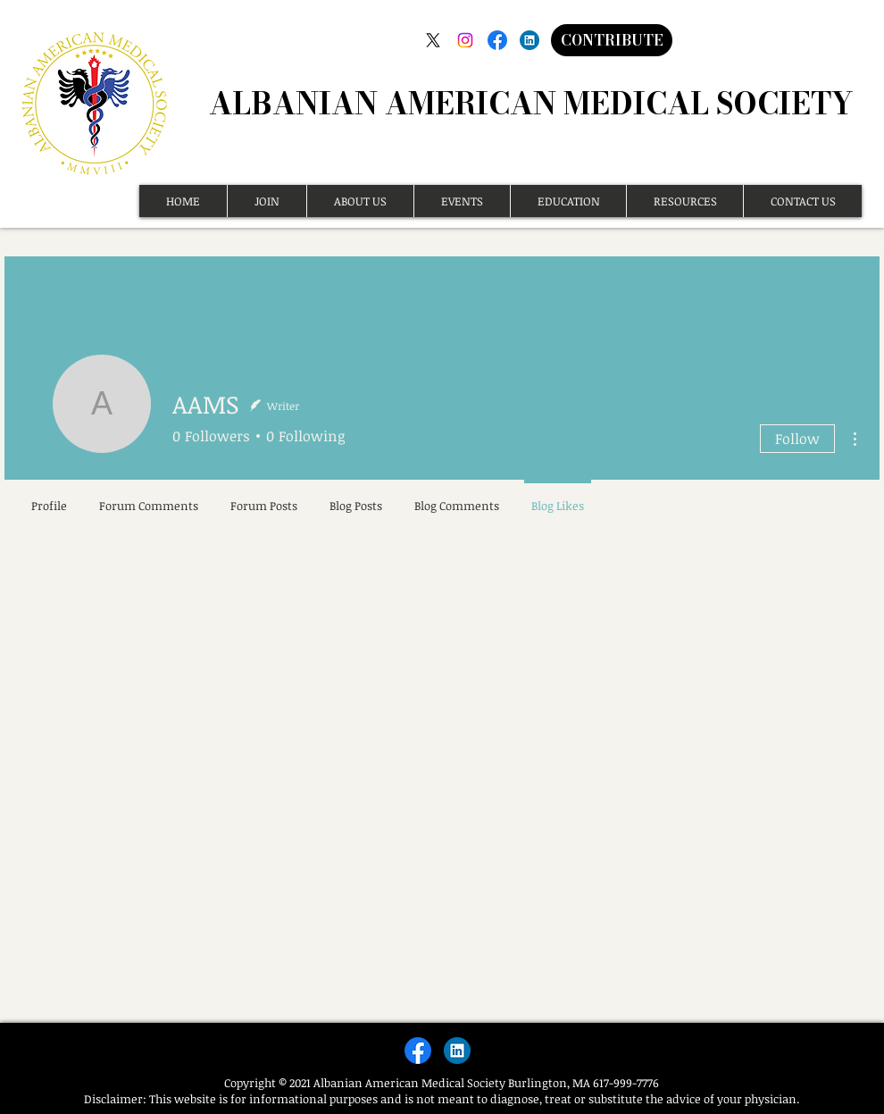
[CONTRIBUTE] (611, 40)
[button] (266, 201)
